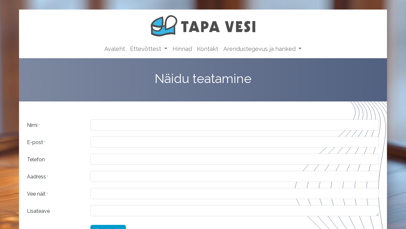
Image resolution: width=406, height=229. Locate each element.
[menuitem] (115, 49)
